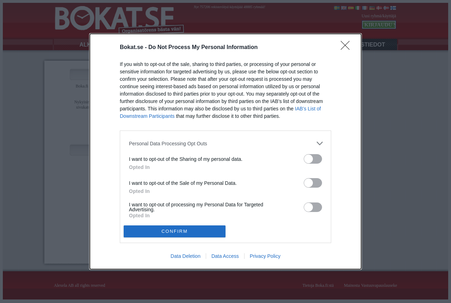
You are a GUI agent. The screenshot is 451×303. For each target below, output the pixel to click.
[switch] (313, 159)
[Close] (347, 47)
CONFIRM (174, 231)
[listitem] (225, 143)
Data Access (225, 256)
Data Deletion (185, 256)
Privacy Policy (265, 256)
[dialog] (225, 151)
